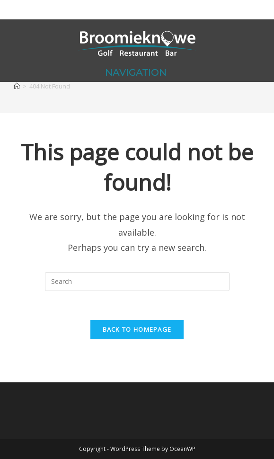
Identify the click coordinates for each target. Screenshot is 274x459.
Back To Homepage (137, 329)
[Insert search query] (137, 281)
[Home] (17, 86)
